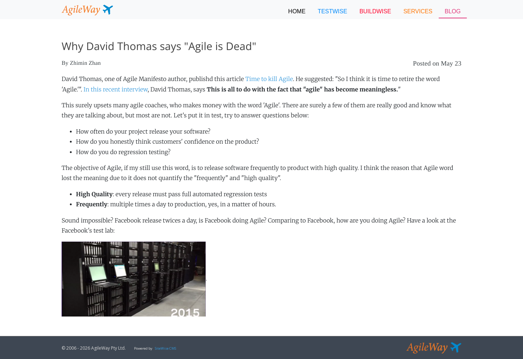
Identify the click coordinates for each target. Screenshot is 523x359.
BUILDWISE (375, 11)
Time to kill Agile (269, 79)
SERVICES (418, 11)
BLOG (453, 11)
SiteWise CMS (165, 348)
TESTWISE (332, 11)
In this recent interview (116, 89)
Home (296, 11)
